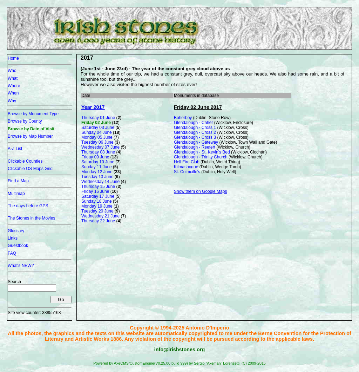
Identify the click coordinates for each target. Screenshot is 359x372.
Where (14, 85)
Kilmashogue (186, 166)
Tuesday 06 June (97, 142)
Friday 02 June (96, 122)
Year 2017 (92, 107)
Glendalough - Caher (193, 122)
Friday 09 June (95, 157)
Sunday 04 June (96, 132)
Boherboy (183, 117)
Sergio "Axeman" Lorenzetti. (217, 363)
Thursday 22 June (98, 220)
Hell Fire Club (186, 161)
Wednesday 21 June (100, 216)
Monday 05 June (97, 137)
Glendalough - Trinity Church (201, 157)
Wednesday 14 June (100, 181)
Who (12, 70)
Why (12, 100)
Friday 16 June (95, 191)
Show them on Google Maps (200, 191)
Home (13, 58)
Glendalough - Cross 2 (195, 132)
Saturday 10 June (97, 161)
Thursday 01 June (98, 117)
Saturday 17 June (97, 196)
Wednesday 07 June (100, 147)
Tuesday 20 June (97, 211)
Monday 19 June (97, 206)
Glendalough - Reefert (194, 147)
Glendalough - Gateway (196, 142)
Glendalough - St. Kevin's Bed (202, 152)
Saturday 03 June (97, 127)
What (13, 78)
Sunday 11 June (96, 166)
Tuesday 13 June (97, 176)
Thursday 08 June (98, 152)
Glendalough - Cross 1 (195, 127)
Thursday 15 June (98, 186)
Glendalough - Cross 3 (195, 137)
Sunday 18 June (96, 201)
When (13, 93)
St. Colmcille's (187, 171)
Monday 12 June (97, 171)
